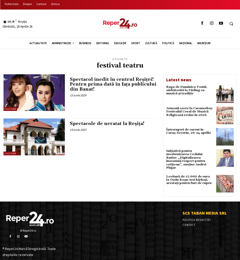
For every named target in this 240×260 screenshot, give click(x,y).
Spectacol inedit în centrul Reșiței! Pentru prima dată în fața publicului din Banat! (112, 84)
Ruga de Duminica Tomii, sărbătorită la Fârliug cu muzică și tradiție (186, 90)
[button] (231, 23)
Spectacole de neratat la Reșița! (107, 123)
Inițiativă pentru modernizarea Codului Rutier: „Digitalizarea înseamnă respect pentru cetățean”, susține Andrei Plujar (186, 159)
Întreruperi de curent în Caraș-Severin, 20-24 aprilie (188, 131)
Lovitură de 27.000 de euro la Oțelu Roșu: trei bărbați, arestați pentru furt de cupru (189, 179)
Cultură (10, 109)
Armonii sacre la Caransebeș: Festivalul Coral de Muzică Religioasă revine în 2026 (189, 111)
